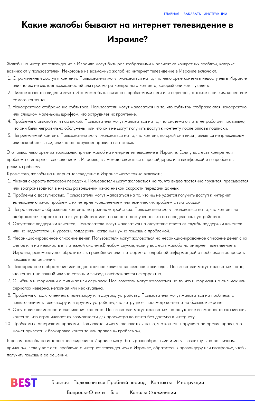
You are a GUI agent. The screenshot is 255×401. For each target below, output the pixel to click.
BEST (24, 382)
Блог (115, 392)
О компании (162, 392)
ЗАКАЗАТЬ (192, 14)
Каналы (138, 392)
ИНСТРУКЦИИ (215, 14)
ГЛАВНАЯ (171, 14)
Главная (60, 382)
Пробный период (126, 382)
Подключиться (89, 382)
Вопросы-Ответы (86, 392)
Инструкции (190, 382)
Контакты (161, 382)
